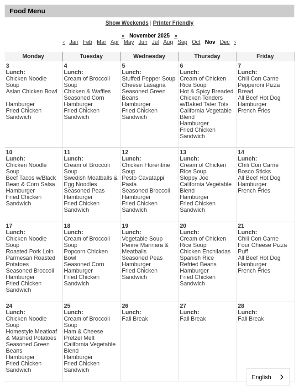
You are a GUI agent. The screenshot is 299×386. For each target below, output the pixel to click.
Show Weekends (126, 23)
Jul (155, 42)
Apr (114, 42)
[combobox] (268, 377)
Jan (73, 42)
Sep (182, 42)
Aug (168, 42)
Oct (196, 42)
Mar (101, 42)
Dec (225, 42)
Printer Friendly (173, 23)
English (261, 377)
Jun (142, 42)
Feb (87, 42)
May (129, 42)
